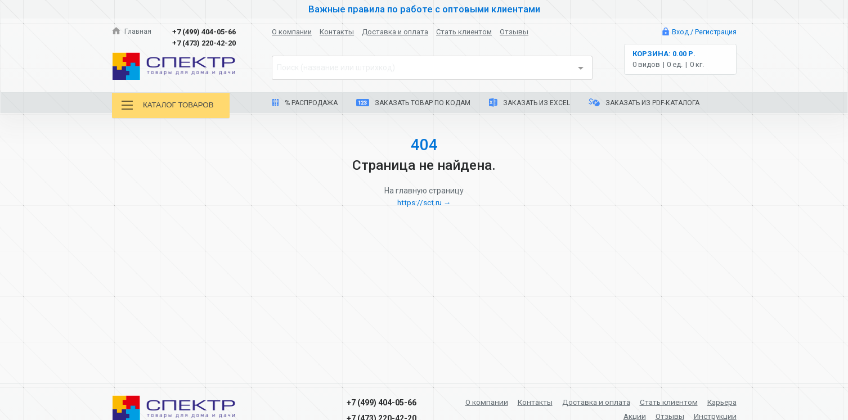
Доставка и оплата (395, 32)
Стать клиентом (464, 32)
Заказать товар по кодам (413, 103)
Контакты (337, 32)
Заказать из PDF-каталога (644, 102)
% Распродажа (305, 103)
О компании (292, 32)
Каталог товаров (170, 105)
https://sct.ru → (424, 202)
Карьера (721, 402)
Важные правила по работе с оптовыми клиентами (424, 9)
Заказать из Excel (529, 102)
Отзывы (514, 32)
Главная (132, 32)
